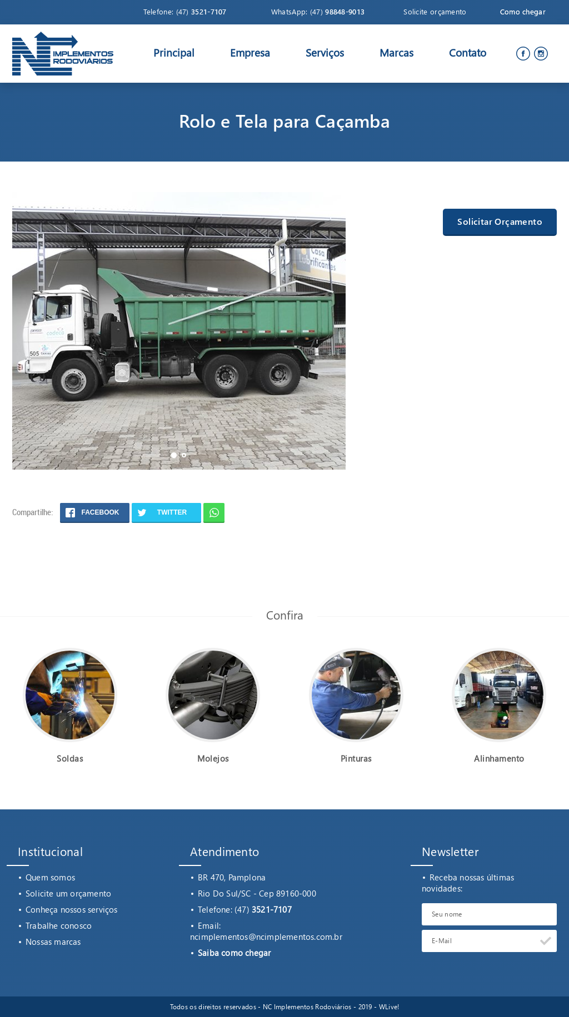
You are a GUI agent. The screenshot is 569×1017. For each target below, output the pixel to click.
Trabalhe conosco (59, 925)
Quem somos (50, 877)
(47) (201, 11)
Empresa (250, 52)
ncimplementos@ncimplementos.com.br (266, 936)
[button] (174, 455)
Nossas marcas (53, 941)
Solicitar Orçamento (499, 221)
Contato (467, 52)
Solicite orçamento (434, 11)
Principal (173, 52)
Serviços (325, 52)
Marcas (396, 52)
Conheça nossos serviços (72, 909)
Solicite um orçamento (68, 893)
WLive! (389, 1007)
